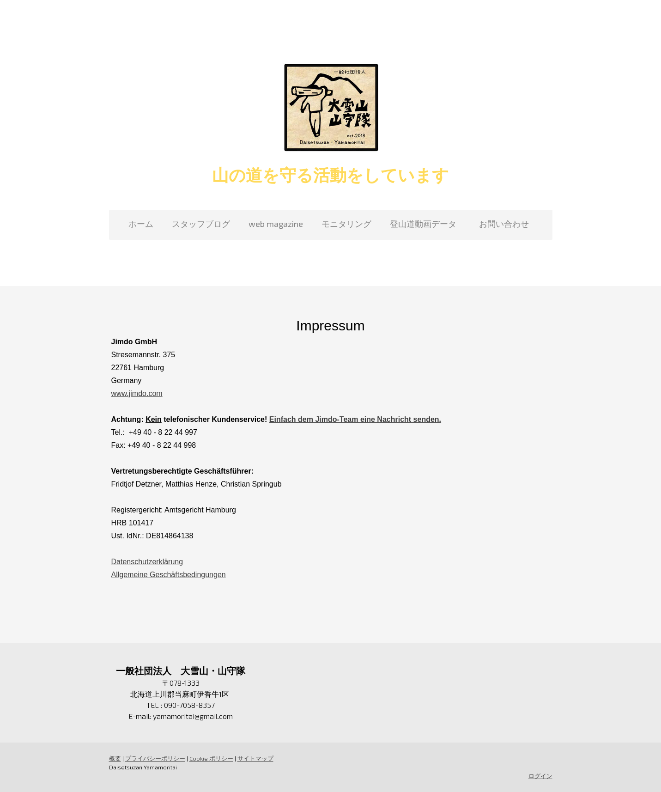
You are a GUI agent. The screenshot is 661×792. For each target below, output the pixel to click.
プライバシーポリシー (155, 758)
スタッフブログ (201, 224)
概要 (115, 758)
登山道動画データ (423, 224)
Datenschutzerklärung (147, 562)
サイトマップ (255, 758)
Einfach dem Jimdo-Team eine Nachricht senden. (355, 419)
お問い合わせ (508, 224)
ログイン (540, 776)
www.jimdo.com (137, 393)
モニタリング (346, 224)
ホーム (140, 224)
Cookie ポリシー (211, 758)
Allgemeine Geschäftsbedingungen (168, 575)
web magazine (276, 224)
